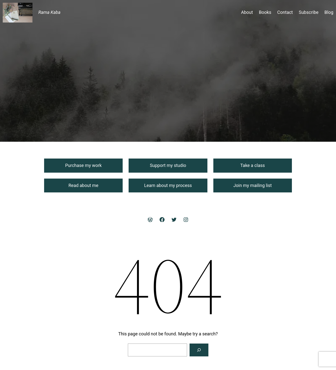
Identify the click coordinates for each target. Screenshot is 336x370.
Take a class (252, 165)
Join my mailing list (252, 185)
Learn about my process (168, 185)
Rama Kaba (49, 12)
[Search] (199, 350)
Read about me (83, 185)
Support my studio (168, 165)
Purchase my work (83, 165)
